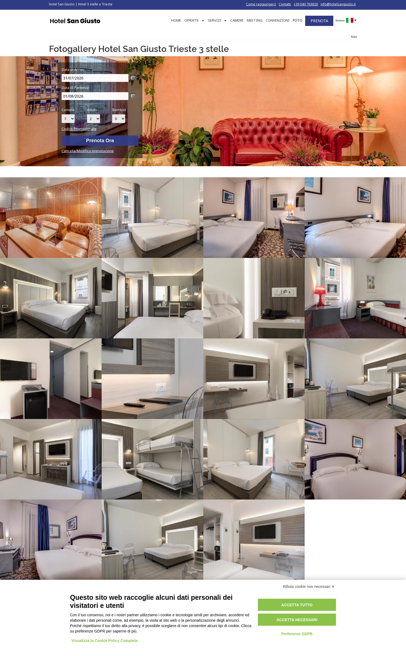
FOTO (297, 20)
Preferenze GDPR (296, 634)
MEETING (254, 20)
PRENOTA (319, 20)
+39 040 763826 (306, 4)
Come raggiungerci (261, 4)
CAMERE (237, 20)
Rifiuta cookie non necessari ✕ (309, 586)
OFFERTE (191, 20)
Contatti (285, 4)
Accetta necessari (297, 620)
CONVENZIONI (277, 20)
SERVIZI (214, 20)
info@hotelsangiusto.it (338, 4)
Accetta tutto (297, 605)
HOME (176, 20)
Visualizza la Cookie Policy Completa (104, 640)
